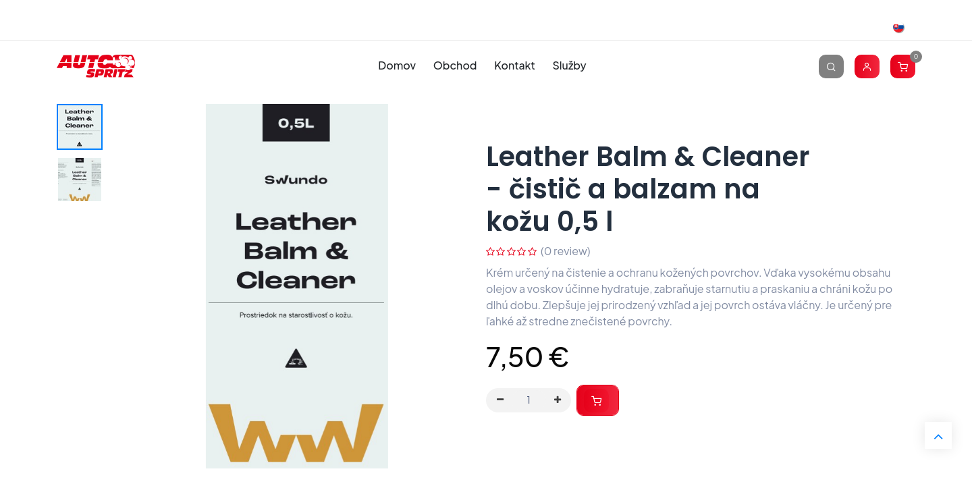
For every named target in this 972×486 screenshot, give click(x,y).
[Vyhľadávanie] (831, 65)
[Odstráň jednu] (500, 400)
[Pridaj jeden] (557, 400)
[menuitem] (397, 66)
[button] (597, 400)
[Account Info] (867, 65)
